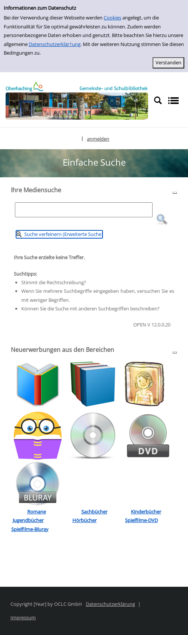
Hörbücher (84, 520)
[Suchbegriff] (84, 209)
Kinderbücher (146, 511)
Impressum (23, 617)
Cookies (112, 17)
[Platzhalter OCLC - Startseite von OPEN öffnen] (77, 101)
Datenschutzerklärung (110, 604)
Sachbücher (94, 511)
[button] (162, 219)
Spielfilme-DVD (141, 520)
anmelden (98, 138)
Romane (36, 511)
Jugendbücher (28, 520)
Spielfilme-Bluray (29, 529)
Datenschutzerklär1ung (55, 44)
